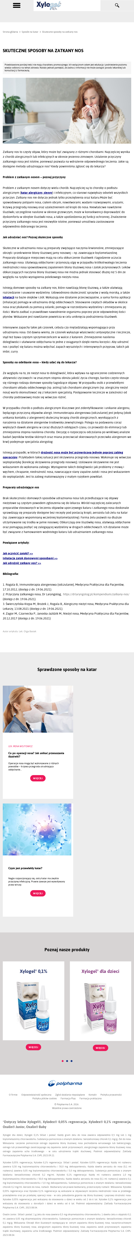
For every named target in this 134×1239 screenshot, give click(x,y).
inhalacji (8, 297)
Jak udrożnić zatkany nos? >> (22, 563)
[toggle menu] (16, 5)
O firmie (12, 977)
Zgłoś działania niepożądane (70, 977)
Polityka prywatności (111, 977)
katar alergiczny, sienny (36, 192)
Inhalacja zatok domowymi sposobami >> (30, 558)
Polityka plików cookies (44, 980)
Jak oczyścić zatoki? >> (18, 553)
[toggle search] (117, 5)
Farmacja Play (68, 980)
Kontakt (93, 977)
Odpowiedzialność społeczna (36, 977)
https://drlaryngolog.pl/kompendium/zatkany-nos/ (96, 594)
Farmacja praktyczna (91, 980)
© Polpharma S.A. (63, 986)
